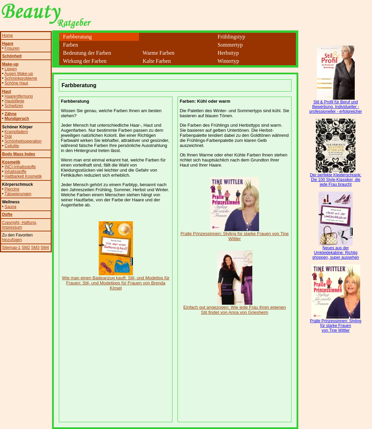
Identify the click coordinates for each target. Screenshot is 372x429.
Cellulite (12, 146)
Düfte (7, 214)
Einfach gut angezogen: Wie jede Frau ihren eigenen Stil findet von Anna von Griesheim (234, 308)
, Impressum (19, 225)
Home (7, 35)
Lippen (11, 69)
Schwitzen (14, 105)
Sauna (11, 206)
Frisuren (12, 48)
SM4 (45, 247)
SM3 (35, 247)
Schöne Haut (16, 83)
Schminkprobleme (21, 78)
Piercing (12, 189)
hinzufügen (12, 239)
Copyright (10, 222)
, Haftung (27, 222)
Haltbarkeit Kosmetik (23, 176)
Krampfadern (16, 131)
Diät (8, 136)
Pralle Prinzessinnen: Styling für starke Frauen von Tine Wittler (235, 234)
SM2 (26, 247)
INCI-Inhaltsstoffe (20, 167)
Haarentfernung (19, 96)
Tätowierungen (17, 194)
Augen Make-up (18, 73)
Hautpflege (14, 101)
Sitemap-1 (11, 247)
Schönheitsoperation (23, 141)
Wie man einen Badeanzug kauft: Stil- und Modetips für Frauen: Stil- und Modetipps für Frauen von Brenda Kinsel (115, 281)
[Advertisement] (175, 70)
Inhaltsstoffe (16, 171)
